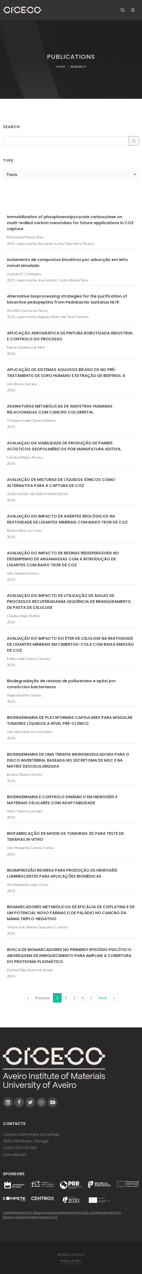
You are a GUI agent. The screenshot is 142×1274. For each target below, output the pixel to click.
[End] (114, 998)
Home (60, 66)
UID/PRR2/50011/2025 (105, 1213)
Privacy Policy (70, 1261)
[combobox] (71, 174)
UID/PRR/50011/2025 (18, 1213)
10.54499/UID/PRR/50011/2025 (62, 1213)
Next (102, 997)
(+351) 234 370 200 (20, 1147)
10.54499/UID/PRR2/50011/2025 (33, 1218)
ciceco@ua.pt (14, 1154)
